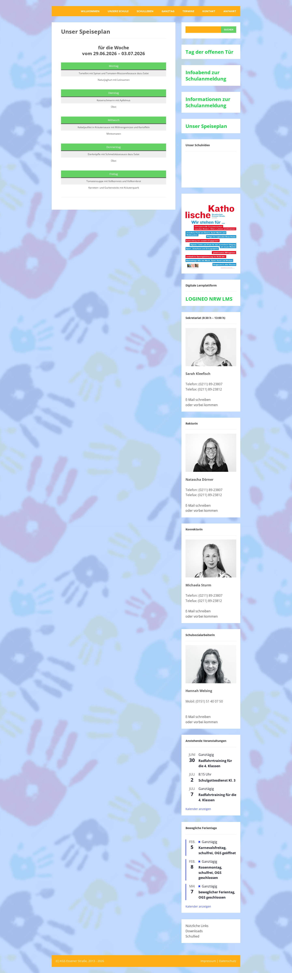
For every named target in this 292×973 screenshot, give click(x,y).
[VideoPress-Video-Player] (211, 168)
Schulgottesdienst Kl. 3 (217, 780)
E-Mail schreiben (198, 399)
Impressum (208, 961)
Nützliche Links (197, 926)
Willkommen (90, 11)
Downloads (194, 931)
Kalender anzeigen (198, 809)
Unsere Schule (118, 11)
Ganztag (168, 11)
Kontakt (208, 11)
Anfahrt (229, 11)
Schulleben (145, 11)
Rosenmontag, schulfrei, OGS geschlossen (210, 872)
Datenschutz (227, 961)
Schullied (192, 936)
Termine (188, 11)
